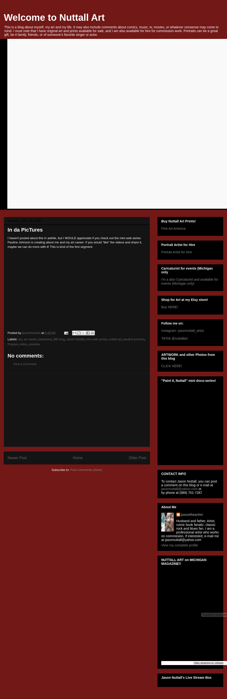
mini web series (96, 339)
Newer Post (17, 458)
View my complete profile (179, 545)
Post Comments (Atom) (86, 470)
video (23, 344)
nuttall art (115, 339)
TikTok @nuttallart (174, 338)
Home (78, 458)
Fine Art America (173, 228)
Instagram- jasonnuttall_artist (182, 331)
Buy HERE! (169, 307)
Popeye (13, 344)
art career (30, 339)
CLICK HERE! (171, 366)
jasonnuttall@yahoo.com (179, 489)
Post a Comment (24, 364)
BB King (59, 339)
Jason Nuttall (75, 339)
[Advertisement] (77, 410)
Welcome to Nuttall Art (54, 17)
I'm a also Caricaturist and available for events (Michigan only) (189, 281)
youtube (34, 344)
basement (45, 339)
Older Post (137, 458)
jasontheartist (192, 514)
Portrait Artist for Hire (176, 252)
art (20, 339)
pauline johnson (134, 339)
